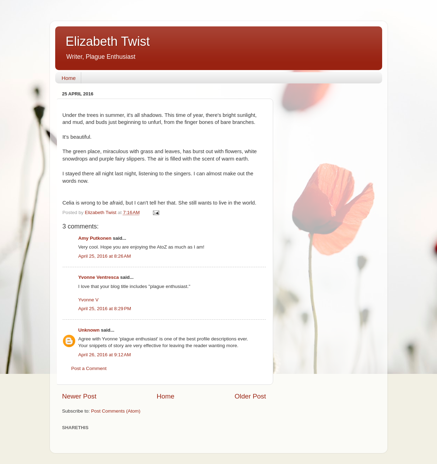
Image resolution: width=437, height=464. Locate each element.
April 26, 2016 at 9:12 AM (104, 354)
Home (69, 78)
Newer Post (79, 396)
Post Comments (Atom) (115, 411)
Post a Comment (89, 368)
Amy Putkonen (95, 238)
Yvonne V (88, 299)
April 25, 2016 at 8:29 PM (104, 308)
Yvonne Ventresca (98, 277)
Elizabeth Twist (108, 41)
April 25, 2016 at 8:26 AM (104, 256)
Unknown (89, 330)
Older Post (250, 396)
